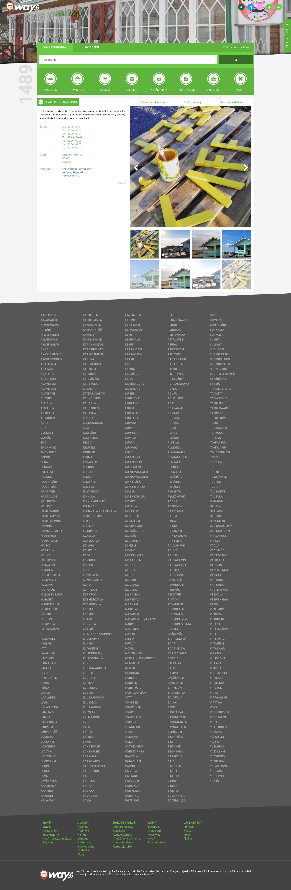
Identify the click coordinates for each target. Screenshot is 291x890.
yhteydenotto (287, 35)
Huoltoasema (86, 846)
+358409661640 (70, 175)
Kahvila (82, 834)
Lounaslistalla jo (123, 842)
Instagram (154, 830)
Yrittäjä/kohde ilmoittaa (127, 838)
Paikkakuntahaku (123, 826)
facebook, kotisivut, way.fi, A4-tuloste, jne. (67, 38)
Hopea (188, 830)
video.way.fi (155, 834)
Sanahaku (119, 830)
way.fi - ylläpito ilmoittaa (57, 838)
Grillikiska (83, 850)
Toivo (231, 102)
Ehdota (153, 102)
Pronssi (188, 826)
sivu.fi (151, 838)
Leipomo (83, 838)
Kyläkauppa (84, 842)
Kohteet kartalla (122, 834)
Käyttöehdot (50, 830)
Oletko (193, 102)
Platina (188, 838)
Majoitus (83, 826)
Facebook (154, 826)
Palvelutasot (50, 842)
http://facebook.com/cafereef (77, 168)
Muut (81, 854)
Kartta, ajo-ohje (122, 846)
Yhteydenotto (50, 834)
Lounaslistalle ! (157, 842)
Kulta (187, 834)
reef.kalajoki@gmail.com (75, 172)
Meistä (46, 826)
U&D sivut (67, 13)
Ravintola (83, 830)
